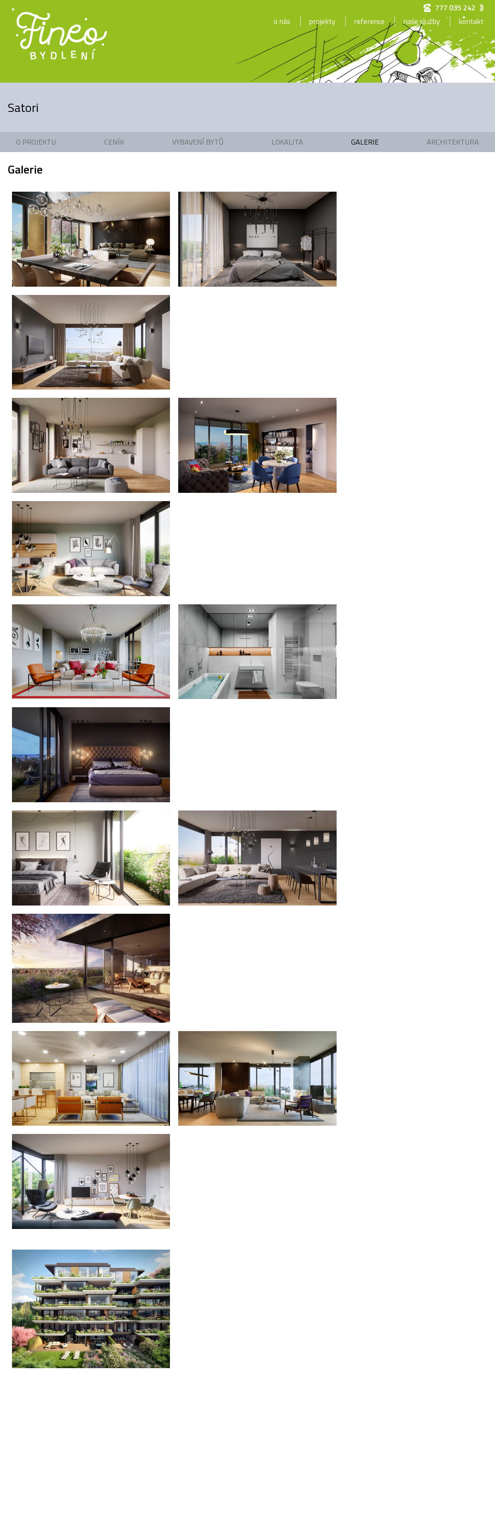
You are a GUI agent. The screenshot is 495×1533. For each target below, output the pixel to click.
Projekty (322, 21)
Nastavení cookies (265, 1338)
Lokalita (287, 141)
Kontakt (471, 21)
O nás (282, 21)
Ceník (114, 141)
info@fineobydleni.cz (269, 1291)
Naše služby (421, 21)
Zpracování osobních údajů (276, 1327)
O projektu (36, 141)
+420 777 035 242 (266, 1280)
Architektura (453, 141)
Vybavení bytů (198, 141)
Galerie (365, 141)
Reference (369, 21)
